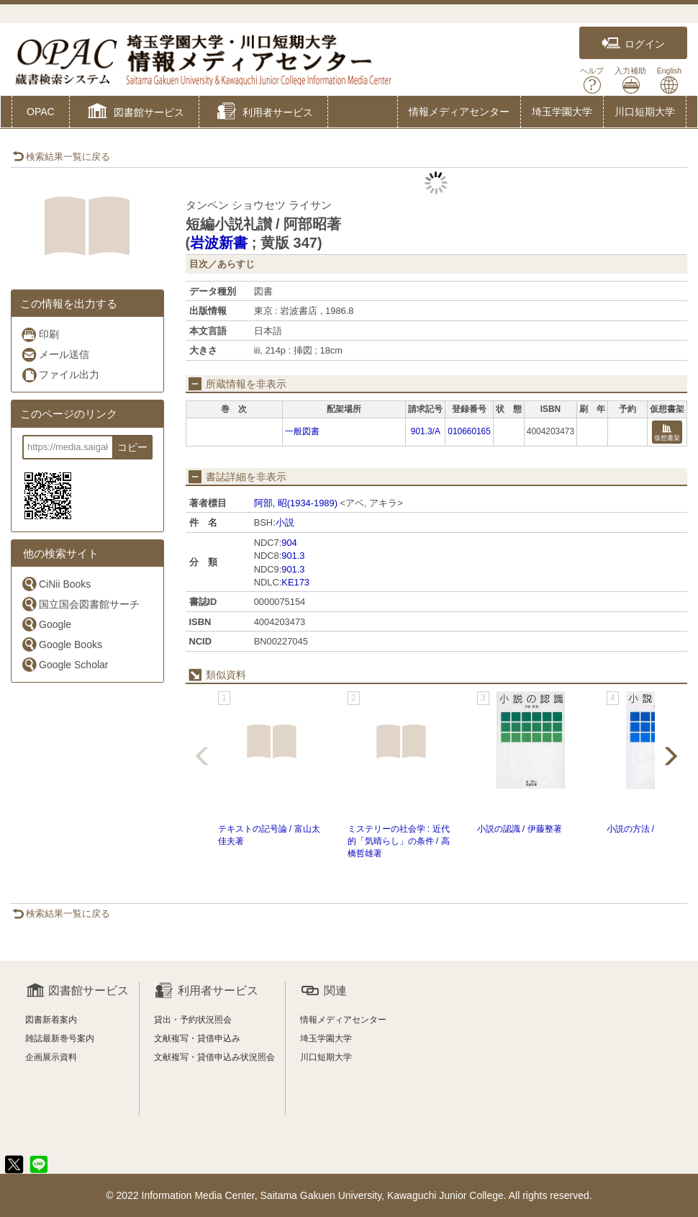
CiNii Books (56, 583)
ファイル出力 (60, 374)
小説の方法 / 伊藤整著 (649, 829)
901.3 (292, 555)
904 (288, 542)
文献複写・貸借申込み (197, 1038)
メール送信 (55, 354)
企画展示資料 (51, 1057)
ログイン (633, 43)
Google (46, 624)
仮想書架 (667, 433)
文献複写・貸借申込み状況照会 (214, 1057)
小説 (285, 522)
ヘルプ (592, 80)
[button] (134, 113)
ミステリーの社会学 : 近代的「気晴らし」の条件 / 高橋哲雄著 (399, 841)
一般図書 (302, 431)
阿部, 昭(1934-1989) (295, 503)
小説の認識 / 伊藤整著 (519, 829)
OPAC (41, 111)
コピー (132, 447)
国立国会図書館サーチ (80, 603)
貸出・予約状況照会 (193, 1020)
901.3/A (425, 431)
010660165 (469, 431)
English (669, 80)
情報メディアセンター (459, 111)
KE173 (295, 582)
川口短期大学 (645, 111)
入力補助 (630, 80)
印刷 (40, 334)
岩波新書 (219, 243)
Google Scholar (65, 664)
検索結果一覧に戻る (61, 156)
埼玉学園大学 (562, 111)
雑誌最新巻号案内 (59, 1038)
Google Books (61, 644)
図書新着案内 (51, 1020)
